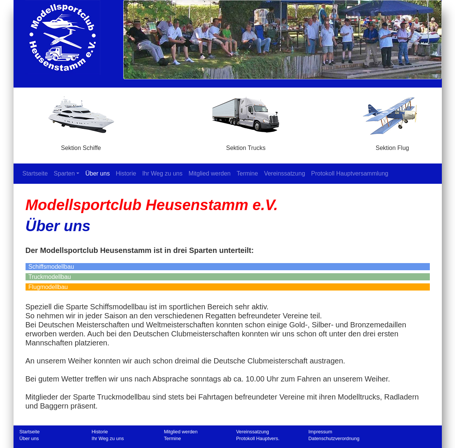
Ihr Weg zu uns (162, 173)
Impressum (320, 431)
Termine (247, 173)
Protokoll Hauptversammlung (349, 173)
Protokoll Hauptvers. (257, 438)
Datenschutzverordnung (334, 438)
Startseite (37, 173)
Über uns (97, 173)
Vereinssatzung (284, 173)
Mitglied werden (210, 173)
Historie (126, 173)
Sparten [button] (64, 173)
